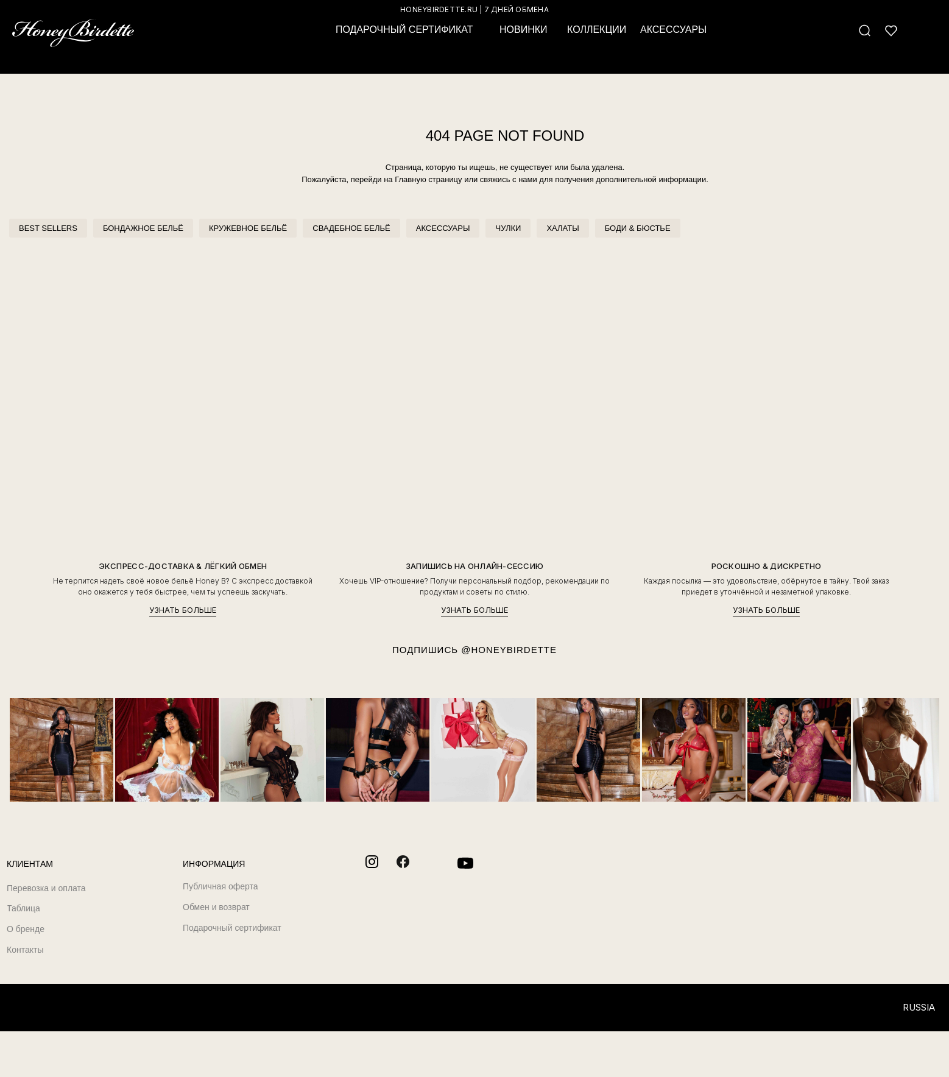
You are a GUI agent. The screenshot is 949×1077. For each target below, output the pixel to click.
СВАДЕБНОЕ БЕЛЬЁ (351, 228)
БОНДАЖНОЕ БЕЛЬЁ (143, 228)
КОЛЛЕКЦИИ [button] (596, 29)
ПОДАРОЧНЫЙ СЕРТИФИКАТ (404, 29)
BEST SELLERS (48, 228)
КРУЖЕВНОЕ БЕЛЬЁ (248, 228)
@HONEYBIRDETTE (509, 649)
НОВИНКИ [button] (523, 29)
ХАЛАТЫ (562, 228)
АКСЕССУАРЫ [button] (673, 29)
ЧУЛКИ (508, 228)
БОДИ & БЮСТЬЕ (638, 228)
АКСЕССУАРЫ (443, 228)
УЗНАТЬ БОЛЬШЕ (182, 610)
